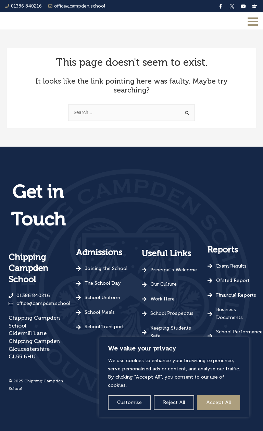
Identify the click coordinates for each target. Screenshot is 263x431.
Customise (129, 402)
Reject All (174, 402)
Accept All (218, 402)
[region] (174, 377)
